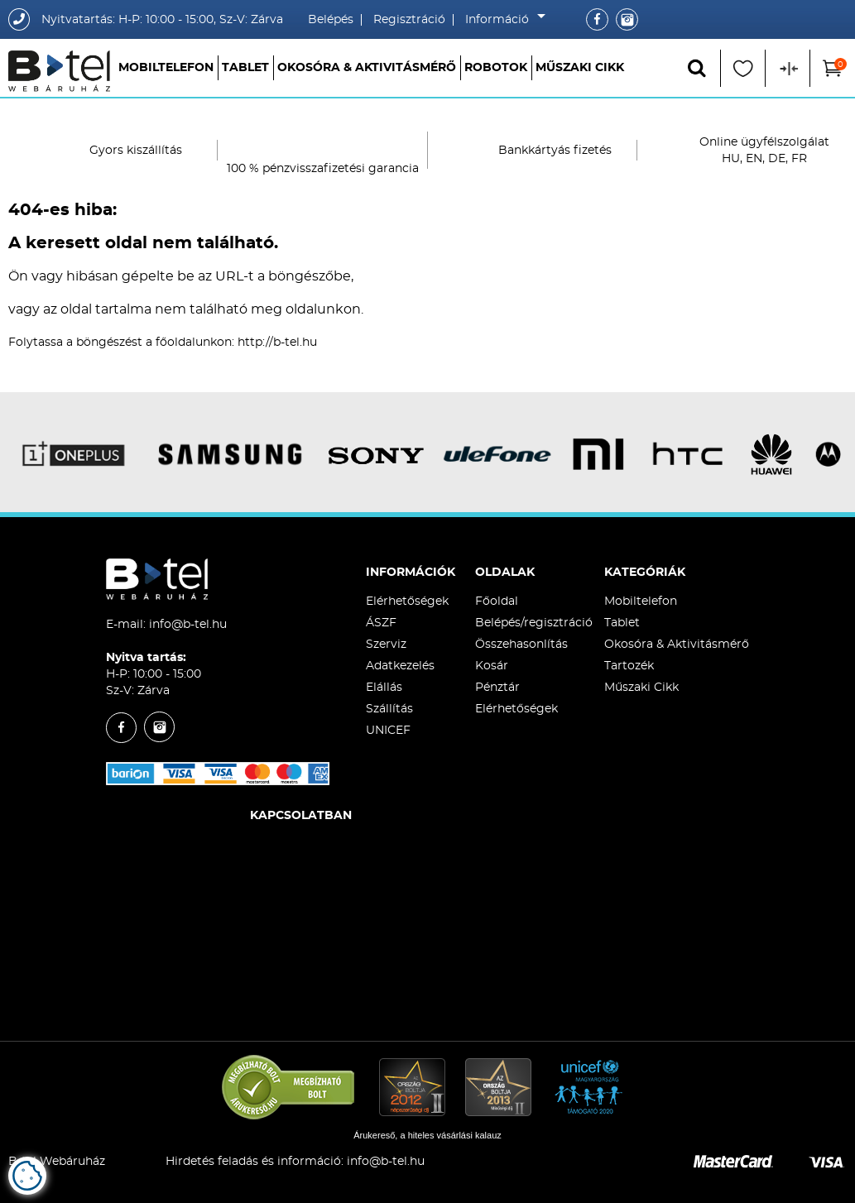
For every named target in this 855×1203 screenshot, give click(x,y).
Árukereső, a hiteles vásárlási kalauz (427, 1135)
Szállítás (389, 709)
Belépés (330, 20)
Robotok (495, 68)
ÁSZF (381, 623)
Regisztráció (409, 20)
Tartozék (629, 666)
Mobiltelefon (166, 68)
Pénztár (497, 687)
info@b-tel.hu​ (386, 1161)
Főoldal (496, 601)
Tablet (245, 68)
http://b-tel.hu (277, 342)
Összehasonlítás (521, 644)
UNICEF (388, 730)
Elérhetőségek (407, 601)
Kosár (491, 666)
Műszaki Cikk (580, 68)
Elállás (384, 687)
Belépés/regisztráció (534, 623)
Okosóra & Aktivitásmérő (366, 68)
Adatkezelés (400, 666)
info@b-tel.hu (188, 624)
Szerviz (386, 644)
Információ (501, 20)
